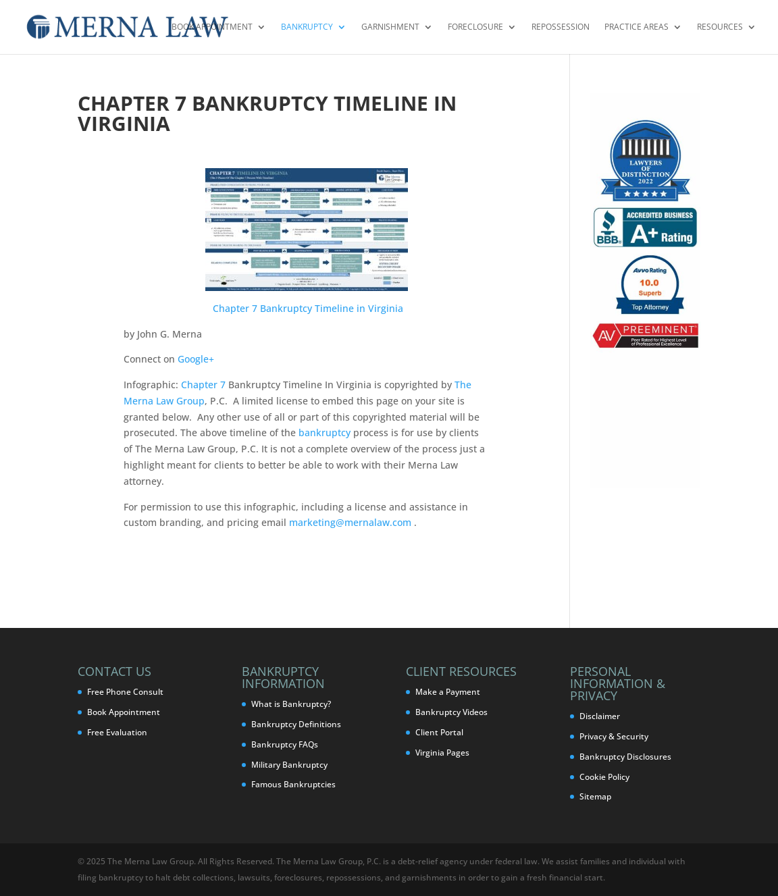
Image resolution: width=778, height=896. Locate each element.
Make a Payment (447, 691)
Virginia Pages (442, 752)
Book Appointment (212, 27)
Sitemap (595, 796)
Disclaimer (599, 716)
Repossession (560, 27)
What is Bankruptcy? (291, 704)
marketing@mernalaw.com (350, 522)
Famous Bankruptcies (293, 784)
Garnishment (390, 27)
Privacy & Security (613, 736)
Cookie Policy (604, 777)
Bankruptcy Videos (451, 712)
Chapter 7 (203, 384)
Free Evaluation (117, 732)
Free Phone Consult (125, 691)
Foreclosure (475, 27)
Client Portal (439, 732)
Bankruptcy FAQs (284, 744)
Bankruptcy (307, 27)
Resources (720, 27)
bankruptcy (325, 432)
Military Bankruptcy (289, 764)
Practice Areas (636, 27)
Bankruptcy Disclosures (625, 756)
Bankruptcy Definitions (296, 724)
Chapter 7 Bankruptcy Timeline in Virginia (308, 308)
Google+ (196, 358)
